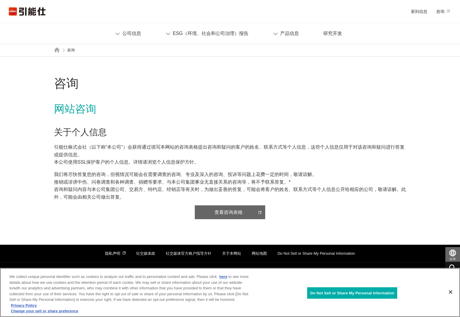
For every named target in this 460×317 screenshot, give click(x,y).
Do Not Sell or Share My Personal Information (316, 253)
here (223, 276)
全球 (452, 259)
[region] (230, 292)
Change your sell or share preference (44, 311)
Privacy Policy (24, 305)
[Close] (450, 292)
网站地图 (259, 253)
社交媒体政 (145, 253)
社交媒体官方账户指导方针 (189, 253)
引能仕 (27, 11)
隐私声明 (112, 253)
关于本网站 (231, 253)
